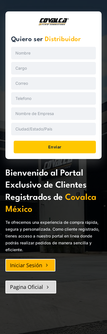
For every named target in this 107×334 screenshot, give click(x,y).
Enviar (55, 146)
